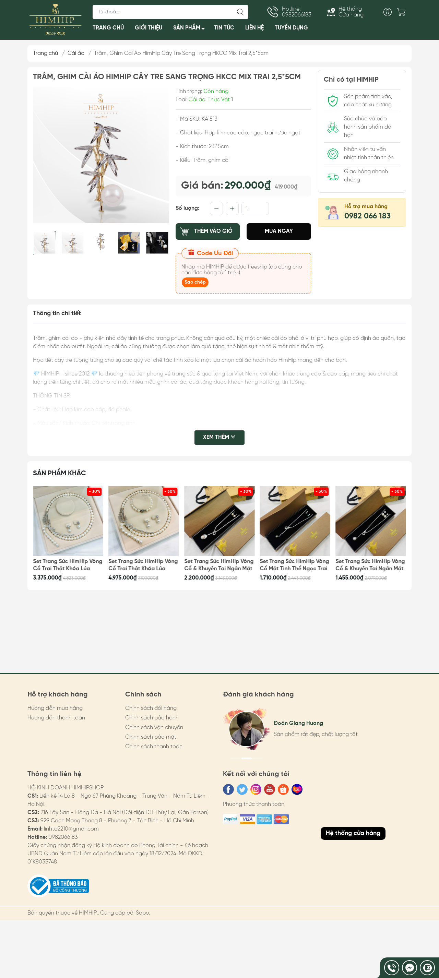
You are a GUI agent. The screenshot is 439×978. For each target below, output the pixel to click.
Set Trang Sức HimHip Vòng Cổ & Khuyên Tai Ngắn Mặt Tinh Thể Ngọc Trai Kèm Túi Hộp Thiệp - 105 (370, 565)
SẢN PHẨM (191, 29)
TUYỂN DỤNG (291, 28)
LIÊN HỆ (254, 28)
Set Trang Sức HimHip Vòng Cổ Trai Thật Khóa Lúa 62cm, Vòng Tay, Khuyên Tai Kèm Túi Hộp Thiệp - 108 (144, 565)
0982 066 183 (367, 216)
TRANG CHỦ (108, 28)
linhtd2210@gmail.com (71, 829)
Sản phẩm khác (59, 473)
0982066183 (63, 837)
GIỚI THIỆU (148, 28)
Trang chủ (45, 53)
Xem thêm (219, 437)
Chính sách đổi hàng (151, 708)
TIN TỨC (224, 28)
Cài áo (76, 53)
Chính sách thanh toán (153, 747)
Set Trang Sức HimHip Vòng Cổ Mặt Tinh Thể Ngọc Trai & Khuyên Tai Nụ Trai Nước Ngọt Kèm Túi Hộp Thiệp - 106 (294, 565)
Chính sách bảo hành (152, 718)
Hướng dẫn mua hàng (55, 708)
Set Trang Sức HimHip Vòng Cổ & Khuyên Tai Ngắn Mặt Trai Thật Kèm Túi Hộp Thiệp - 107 (218, 565)
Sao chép (195, 282)
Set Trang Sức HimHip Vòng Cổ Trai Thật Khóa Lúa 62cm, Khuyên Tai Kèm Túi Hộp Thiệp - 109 (67, 565)
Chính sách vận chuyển (154, 727)
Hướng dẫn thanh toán (56, 718)
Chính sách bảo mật (150, 737)
